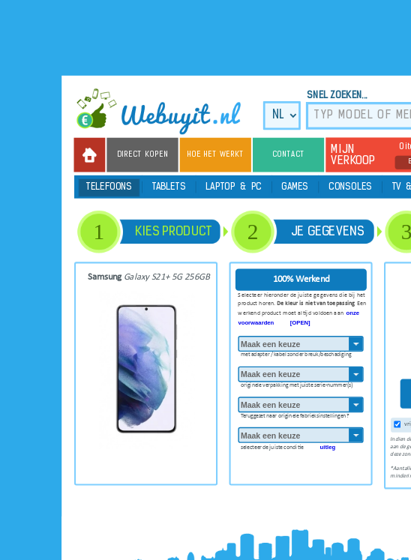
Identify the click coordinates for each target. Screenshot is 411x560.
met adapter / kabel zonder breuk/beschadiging (296, 353)
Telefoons (109, 188)
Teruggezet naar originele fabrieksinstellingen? (295, 414)
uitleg (328, 447)
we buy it (165, 111)
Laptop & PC (233, 188)
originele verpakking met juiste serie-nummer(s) (296, 383)
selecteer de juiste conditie (288, 445)
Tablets (169, 188)
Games (295, 188)
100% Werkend (301, 279)
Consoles (350, 188)
